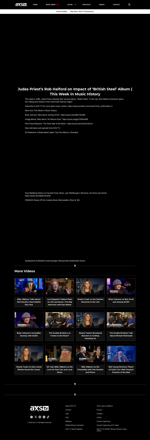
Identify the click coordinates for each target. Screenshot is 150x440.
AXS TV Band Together (74, 429)
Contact (116, 4)
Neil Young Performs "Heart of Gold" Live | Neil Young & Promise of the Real (121, 369)
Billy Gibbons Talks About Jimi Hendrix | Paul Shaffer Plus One (29, 302)
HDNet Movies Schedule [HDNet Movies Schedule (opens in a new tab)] (74, 425)
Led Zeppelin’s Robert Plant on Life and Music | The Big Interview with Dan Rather (59, 302)
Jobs (67, 414)
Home (35, 4)
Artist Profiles (61, 11)
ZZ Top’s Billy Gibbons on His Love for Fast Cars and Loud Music (60, 369)
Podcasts (86, 4)
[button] (75, 4)
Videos (101, 4)
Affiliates (68, 421)
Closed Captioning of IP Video (108, 425)
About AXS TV (70, 406)
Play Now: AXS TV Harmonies (82, 11)
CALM (99, 417)
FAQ (67, 417)
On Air (70, 4)
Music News (52, 4)
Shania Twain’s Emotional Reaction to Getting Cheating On (90, 335)
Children (100, 414)
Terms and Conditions (105, 406)
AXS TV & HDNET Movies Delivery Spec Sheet (112, 430)
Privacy (99, 410)
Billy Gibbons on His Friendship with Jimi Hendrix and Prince (90, 369)
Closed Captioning (103, 421)
